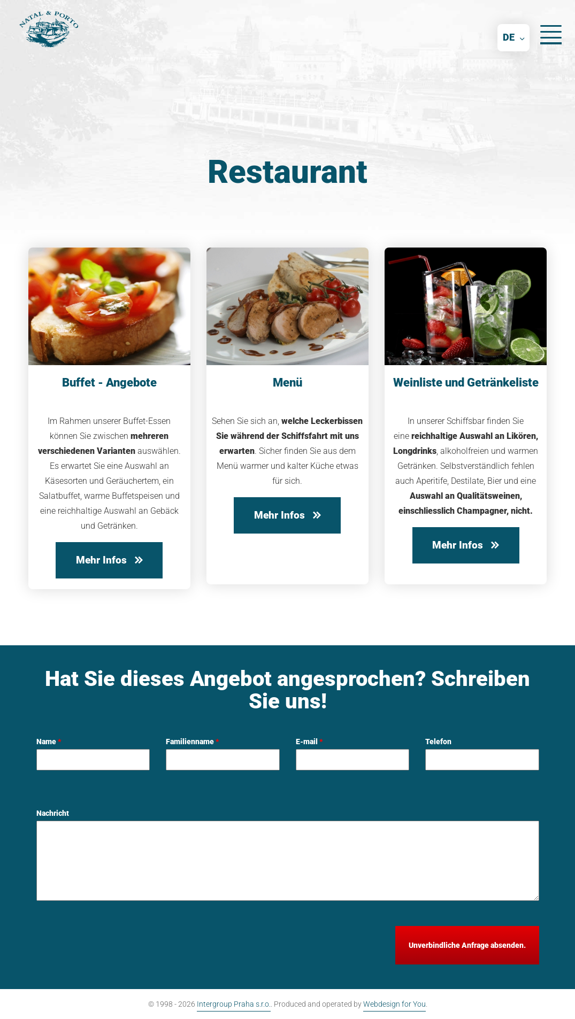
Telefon (438, 741)
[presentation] (117, 947)
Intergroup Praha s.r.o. (234, 1004)
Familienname (192, 741)
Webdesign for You (394, 1004)
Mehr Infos (109, 560)
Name (49, 741)
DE (509, 37)
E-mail (309, 741)
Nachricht (52, 813)
